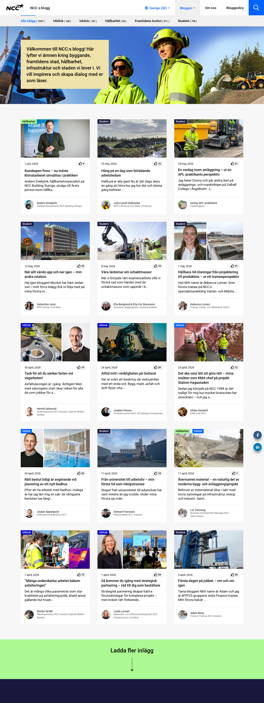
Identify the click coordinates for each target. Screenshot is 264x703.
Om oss (210, 8)
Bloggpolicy (235, 8)
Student (104, 121)
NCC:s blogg (40, 8)
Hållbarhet (28, 121)
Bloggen (186, 8)
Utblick (26, 325)
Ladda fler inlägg (132, 650)
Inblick (180, 325)
